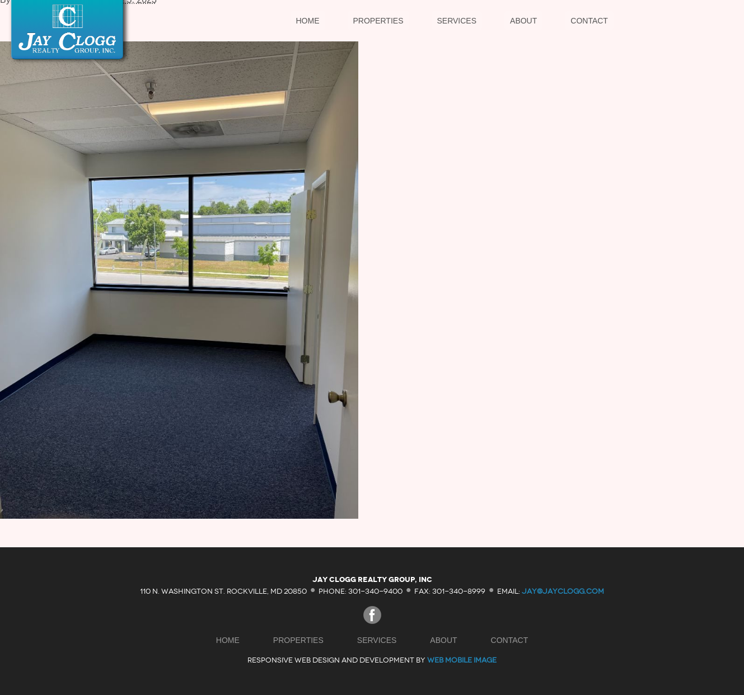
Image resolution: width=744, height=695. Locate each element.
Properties (378, 20)
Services (457, 20)
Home (308, 20)
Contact (589, 20)
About (523, 20)
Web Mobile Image (462, 660)
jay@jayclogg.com (563, 590)
